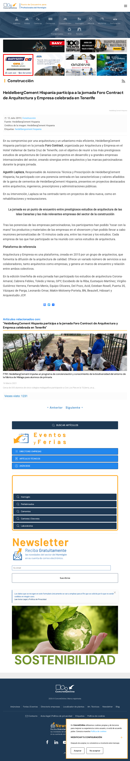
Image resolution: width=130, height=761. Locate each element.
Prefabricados (57, 31)
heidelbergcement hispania (28, 123)
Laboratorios (25, 519)
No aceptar (95, 750)
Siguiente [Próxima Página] (74, 407)
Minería (91, 21)
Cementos (50, 21)
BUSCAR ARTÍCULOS (65, 419)
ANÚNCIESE (22, 459)
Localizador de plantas (73, 706)
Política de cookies (96, 716)
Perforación (115, 21)
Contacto (31, 716)
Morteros (102, 21)
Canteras (38, 21)
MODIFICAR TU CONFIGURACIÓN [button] (86, 737)
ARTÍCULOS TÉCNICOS (27, 452)
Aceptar (77, 750)
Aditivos (16, 21)
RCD (69, 31)
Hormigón (79, 21)
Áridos (27, 21)
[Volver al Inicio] (25, 6)
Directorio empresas (50, 706)
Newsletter (107, 706)
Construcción (65, 21)
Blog (118, 706)
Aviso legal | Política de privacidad (56, 716)
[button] (125, 6)
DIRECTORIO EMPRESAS (28, 445)
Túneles (79, 31)
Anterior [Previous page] (55, 407)
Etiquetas (79, 716)
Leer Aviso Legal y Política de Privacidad (30, 593)
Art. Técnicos (93, 706)
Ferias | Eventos (30, 706)
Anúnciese (15, 706)
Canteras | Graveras (28, 512)
